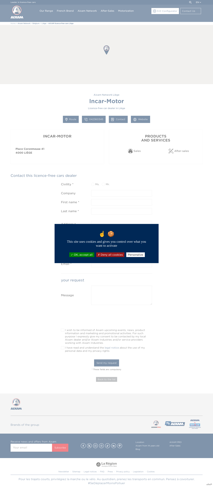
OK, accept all (82, 254)
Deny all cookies (110, 254)
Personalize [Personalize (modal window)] (135, 254)
